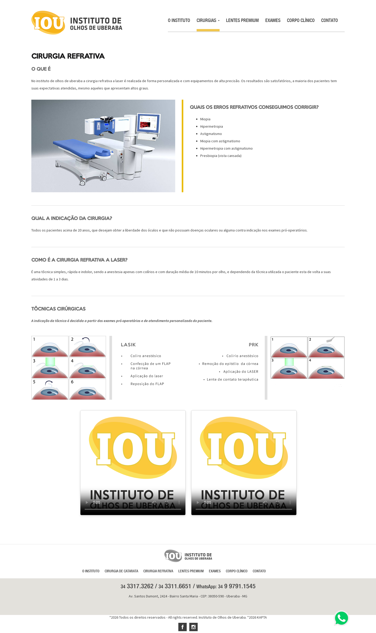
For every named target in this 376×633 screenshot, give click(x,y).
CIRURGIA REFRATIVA (158, 571)
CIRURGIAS (208, 20)
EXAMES (272, 20)
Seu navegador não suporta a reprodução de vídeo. (133, 462)
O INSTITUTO (179, 20)
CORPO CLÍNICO (301, 20)
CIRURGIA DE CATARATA (121, 571)
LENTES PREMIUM (242, 20)
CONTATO (329, 20)
